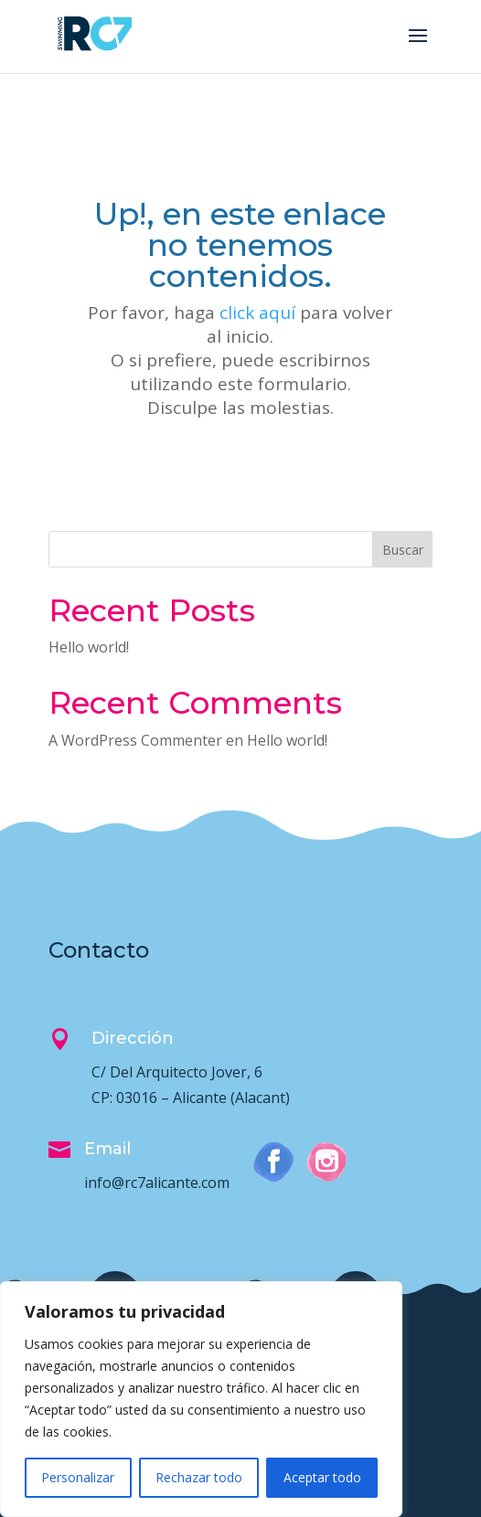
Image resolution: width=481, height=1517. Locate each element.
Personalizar (77, 1477)
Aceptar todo (322, 1477)
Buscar (402, 549)
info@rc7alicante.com (157, 1182)
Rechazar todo (198, 1477)
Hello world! (88, 647)
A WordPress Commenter (135, 740)
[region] (201, 1399)
